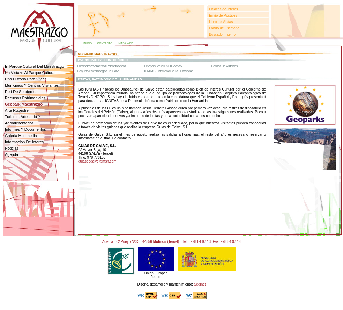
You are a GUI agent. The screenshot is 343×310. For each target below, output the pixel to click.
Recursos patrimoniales (25, 98)
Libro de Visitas (221, 22)
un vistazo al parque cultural (30, 73)
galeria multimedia (21, 136)
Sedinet (200, 284)
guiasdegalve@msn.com (97, 161)
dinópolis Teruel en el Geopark (163, 66)
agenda (11, 154)
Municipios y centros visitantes (32, 85)
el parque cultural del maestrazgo (34, 66)
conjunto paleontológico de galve (98, 71)
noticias (11, 148)
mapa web (125, 43)
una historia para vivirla (26, 79)
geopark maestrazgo (97, 54)
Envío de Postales (223, 15)
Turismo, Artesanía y (22, 117)
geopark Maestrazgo (24, 104)
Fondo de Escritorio (224, 28)
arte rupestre (17, 110)
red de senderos (20, 91)
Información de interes (24, 142)
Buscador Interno (222, 34)
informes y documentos (25, 129)
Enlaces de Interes (223, 9)
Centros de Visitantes (224, 66)
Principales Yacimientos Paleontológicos (101, 66)
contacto (104, 43)
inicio (87, 43)
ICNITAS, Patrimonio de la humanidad (168, 71)
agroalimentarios (19, 123)
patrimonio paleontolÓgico (103, 60)
